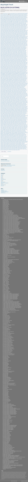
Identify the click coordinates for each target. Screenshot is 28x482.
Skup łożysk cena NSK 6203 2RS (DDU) (8, 337)
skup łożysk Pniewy (20, 93)
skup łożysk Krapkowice (18, 59)
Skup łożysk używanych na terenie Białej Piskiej (9, 405)
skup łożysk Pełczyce (10, 90)
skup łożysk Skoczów (24, 110)
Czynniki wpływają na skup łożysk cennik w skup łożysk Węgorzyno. (12, 231)
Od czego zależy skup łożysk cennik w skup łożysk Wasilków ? (11, 301)
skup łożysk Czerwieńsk (14, 32)
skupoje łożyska (15, 149)
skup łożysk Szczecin (17, 122)
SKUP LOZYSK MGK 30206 (6, 322)
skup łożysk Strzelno (13, 116)
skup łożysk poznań (5, 95)
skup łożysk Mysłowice (16, 79)
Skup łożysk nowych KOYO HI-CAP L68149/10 (9, 383)
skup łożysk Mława (7, 76)
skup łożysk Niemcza (16, 81)
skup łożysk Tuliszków (11, 128)
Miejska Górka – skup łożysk (7, 273)
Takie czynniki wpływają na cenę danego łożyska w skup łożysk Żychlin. (12, 458)
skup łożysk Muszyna (24, 78)
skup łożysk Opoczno (23, 85)
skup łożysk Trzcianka (11, 126)
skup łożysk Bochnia (24, 20)
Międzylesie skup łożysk (6, 269)
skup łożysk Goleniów (9, 41)
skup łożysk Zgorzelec (14, 145)
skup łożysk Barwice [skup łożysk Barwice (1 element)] (13, 474)
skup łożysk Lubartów (16, 65)
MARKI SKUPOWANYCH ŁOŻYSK (7, 468)
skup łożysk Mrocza (11, 78)
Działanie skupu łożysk (6, 233)
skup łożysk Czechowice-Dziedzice (9, 31)
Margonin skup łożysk (6, 265)
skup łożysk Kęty (5, 52)
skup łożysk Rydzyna (15, 105)
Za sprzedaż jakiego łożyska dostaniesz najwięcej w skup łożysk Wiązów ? (13, 465)
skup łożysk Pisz (20, 92)
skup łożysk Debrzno (3, 34)
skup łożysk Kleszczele (6, 53)
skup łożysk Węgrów (6, 133)
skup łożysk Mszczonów (17, 78)
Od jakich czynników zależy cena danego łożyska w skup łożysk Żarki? (12, 304)
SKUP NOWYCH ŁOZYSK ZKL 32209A (8, 452)
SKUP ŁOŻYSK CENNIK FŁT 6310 (7, 339)
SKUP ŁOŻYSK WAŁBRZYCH (6, 438)
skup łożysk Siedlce (24, 107)
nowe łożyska (13, 13)
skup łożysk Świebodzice (19, 119)
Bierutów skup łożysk (6, 201)
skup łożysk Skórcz (2, 111)
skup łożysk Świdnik (7, 119)
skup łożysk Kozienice (20, 58)
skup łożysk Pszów (24, 98)
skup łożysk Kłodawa (3, 54)
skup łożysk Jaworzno (12, 47)
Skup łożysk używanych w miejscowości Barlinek (9, 410)
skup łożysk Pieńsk (14, 91)
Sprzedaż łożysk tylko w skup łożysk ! (8, 453)
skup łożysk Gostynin (8, 43)
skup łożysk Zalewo (12, 142)
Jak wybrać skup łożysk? (6, 246)
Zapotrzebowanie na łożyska (7, 466)
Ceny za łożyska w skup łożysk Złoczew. (8, 213)
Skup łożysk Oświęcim (6, 387)
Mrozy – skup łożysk (6, 290)
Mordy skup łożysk (5, 285)
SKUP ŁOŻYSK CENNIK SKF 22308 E (8, 344)
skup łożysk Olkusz (11, 84)
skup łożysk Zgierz (8, 145)
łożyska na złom (5, 257)
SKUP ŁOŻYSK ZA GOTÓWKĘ (9, 7)
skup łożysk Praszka (16, 95)
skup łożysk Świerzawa (12, 120)
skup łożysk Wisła (16, 135)
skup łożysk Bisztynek (15, 19)
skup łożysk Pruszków (19, 96)
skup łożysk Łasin (21, 68)
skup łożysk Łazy (10, 69)
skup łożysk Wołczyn (12, 137)
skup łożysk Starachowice (18, 114)
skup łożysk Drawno (13, 35)
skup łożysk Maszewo (11, 72)
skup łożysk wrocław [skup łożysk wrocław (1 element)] (18, 477)
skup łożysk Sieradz (15, 108)
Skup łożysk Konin (5, 368)
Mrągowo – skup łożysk (6, 288)
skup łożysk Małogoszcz (13, 71)
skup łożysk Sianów (12, 107)
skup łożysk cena (7, 25)
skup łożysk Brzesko (21, 22)
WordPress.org (3, 192)
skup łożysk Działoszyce (22, 36)
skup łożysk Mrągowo (6, 78)
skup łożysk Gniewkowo (13, 40)
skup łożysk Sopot (13, 113)
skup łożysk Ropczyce (20, 103)
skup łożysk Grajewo (20, 43)
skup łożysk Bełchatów (18, 16)
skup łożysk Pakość (9, 89)
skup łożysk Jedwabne (3, 48)
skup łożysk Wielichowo (12, 134)
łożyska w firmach (5, 258)
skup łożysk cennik (12, 25)
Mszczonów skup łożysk (6, 292)
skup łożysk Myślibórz (9, 79)
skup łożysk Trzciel (16, 126)
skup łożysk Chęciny (17, 25)
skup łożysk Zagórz (21, 141)
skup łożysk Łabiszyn (5, 68)
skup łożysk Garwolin (21, 38)
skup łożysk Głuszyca (6, 40)
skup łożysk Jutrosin (3, 49)
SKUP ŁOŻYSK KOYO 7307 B (7, 369)
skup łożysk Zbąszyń (18, 143)
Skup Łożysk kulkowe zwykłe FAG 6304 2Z (8, 371)
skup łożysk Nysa (7, 82)
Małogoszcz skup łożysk (6, 263)
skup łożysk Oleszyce (5, 84)
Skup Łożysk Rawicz (5, 394)
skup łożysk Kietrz (15, 52)
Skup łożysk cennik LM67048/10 (7, 341)
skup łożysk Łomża (12, 70)
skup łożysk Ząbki (14, 140)
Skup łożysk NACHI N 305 (6, 379)
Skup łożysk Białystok (6, 328)
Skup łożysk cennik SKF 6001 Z (7, 346)
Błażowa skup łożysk (6, 206)
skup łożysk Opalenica (12, 85)
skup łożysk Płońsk (10, 93)
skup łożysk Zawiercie (12, 143)
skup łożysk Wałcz (12, 131)
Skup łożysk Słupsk (5, 397)
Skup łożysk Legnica (5, 373)
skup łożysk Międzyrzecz (22, 73)
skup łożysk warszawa (23, 131)
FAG (5, 13)
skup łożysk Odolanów (24, 82)
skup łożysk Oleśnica (21, 83)
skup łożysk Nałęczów (8, 80)
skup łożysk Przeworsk (6, 98)
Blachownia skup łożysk (6, 204)
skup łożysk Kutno (17, 62)
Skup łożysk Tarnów (5, 402)
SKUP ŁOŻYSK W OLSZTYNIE (7, 434)
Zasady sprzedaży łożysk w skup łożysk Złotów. (9, 467)
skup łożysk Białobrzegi (3, 17)
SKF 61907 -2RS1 (5, 313)
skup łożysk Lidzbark (3, 64)
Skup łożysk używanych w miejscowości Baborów (9, 408)
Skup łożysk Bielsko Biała (6, 329)
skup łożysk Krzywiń (6, 62)
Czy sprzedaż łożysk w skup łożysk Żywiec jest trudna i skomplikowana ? (12, 217)
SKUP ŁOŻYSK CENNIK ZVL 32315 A (8, 350)
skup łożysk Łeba (15, 69)
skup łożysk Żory (24, 147)
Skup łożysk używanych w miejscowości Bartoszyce (10, 411)
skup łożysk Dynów (10, 36)
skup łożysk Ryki (20, 105)
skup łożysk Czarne (17, 30)
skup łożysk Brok (5, 22)
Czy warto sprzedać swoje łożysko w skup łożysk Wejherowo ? (11, 227)
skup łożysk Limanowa (9, 64)
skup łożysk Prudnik (8, 96)
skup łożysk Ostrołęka (12, 87)
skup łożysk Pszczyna (18, 98)
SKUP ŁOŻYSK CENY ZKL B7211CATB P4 (8, 354)
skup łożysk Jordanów (23, 48)
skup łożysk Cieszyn (13, 29)
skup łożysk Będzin (11, 16)
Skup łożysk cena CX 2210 (6, 332)
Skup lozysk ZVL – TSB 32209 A (7, 327)
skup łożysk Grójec (5, 44)
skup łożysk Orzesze (13, 86)
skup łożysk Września (20, 138)
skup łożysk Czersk (8, 32)
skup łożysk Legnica (19, 63)
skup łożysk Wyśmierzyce (21, 139)
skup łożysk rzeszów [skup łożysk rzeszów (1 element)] (9, 476)
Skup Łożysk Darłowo (6, 356)
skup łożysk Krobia (16, 60)
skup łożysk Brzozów (14, 23)
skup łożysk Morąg (10, 77)
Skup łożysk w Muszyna (6, 432)
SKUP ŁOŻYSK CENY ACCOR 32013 (7, 353)
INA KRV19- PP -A (5, 241)
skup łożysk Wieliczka (18, 134)
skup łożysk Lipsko (4, 65)
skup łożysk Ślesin (24, 111)
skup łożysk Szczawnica (3, 122)
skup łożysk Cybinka (5, 30)
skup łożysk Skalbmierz (11, 109)
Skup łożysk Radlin (5, 392)
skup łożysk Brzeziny (8, 23)
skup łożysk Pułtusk (13, 99)
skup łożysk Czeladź (16, 31)
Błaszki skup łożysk (5, 205)
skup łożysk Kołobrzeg (15, 56)
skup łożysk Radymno (3, 101)
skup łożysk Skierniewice (17, 110)
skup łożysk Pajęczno (3, 89)
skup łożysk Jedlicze (17, 47)
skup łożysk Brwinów (16, 22)
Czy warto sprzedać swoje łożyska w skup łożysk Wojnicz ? (11, 225)
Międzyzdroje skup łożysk (6, 272)
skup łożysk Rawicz (20, 102)
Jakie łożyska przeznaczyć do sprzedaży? (8, 248)
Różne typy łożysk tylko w (6, 312)
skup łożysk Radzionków (16, 101)
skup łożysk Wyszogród (8, 140)
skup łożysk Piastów (22, 90)
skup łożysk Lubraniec (15, 67)
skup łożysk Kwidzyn (23, 62)
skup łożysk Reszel (8, 103)
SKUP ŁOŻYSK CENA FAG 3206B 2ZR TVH (8, 333)
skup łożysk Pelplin (5, 90)
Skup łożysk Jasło (5, 362)
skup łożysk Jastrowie (6, 47)
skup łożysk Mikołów (8, 75)
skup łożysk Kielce (10, 52)
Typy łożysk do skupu (6, 459)
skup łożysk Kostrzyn (3, 58)
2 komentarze (9, 151)
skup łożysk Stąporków (12, 114)
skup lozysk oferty (5, 323)
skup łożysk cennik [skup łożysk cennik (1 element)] (21, 474)
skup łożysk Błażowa (7, 20)
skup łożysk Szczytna (15, 123)
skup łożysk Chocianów (20, 26)
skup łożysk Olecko (15, 83)
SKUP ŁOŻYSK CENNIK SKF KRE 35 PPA (8, 347)
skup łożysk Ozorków (11, 88)
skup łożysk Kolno (22, 55)
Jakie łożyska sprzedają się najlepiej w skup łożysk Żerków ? (11, 252)
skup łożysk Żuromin (9, 148)
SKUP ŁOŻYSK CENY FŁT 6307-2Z (7, 351)
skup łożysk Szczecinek (23, 122)
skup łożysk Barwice (6, 16)
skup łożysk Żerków (3, 145)
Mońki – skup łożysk (6, 282)
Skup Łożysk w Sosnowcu (6, 436)
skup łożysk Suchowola (12, 117)
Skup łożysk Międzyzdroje (6, 377)
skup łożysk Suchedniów (6, 117)
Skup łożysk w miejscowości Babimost (8, 429)
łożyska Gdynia (5, 256)
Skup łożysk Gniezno (6, 359)
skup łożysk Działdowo (16, 36)
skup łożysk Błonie (12, 20)
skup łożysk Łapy (16, 68)
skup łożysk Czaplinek (11, 30)
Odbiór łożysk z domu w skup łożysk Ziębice (9, 308)
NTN (15, 13)
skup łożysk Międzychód (9, 73)
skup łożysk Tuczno (5, 128)
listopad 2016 (3, 170)
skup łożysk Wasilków (8, 132)
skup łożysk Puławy (7, 99)
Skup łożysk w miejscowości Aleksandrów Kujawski (10, 425)
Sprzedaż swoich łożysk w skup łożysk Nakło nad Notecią (10, 456)
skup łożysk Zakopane (6, 442)
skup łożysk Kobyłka (5, 55)
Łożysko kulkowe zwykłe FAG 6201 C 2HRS (8, 262)
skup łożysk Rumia (19, 104)
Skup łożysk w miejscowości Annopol (8, 427)
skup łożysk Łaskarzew (5, 69)
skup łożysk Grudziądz (11, 44)
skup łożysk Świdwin (13, 119)
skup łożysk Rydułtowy (9, 105)
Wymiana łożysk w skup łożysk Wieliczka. (8, 462)
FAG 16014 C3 (5, 234)
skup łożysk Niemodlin (22, 81)
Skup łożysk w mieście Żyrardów (7, 431)
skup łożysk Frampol (4, 38)
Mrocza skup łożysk (5, 289)
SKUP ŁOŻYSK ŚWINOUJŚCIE (7, 400)
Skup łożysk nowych (5, 382)
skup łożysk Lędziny (7, 63)
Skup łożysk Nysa (5, 385)
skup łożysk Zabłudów (20, 140)
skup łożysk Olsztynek (22, 84)
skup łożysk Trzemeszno (14, 127)
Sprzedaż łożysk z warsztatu (7, 454)
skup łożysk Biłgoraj (3, 19)
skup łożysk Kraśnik (24, 59)
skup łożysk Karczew (12, 50)
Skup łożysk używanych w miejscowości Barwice (9, 412)
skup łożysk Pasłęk (20, 89)
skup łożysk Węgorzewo (21, 132)
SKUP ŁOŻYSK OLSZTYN (6, 316)
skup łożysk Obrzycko (18, 82)
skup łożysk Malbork (7, 71)
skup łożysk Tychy (8, 129)
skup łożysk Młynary (13, 76)
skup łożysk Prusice (13, 96)
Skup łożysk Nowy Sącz (6, 381)
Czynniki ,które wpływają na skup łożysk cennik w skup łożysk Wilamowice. (13, 229)
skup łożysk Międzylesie (15, 73)
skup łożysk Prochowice (22, 95)
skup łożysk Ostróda (6, 87)
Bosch (4, 13)
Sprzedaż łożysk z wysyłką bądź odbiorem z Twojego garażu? (11, 455)
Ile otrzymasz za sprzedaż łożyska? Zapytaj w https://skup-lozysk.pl (12, 239)
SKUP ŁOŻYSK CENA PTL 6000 (7, 338)
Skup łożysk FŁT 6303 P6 (6, 357)
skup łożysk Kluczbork (12, 53)
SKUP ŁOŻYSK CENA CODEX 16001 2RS (8, 331)
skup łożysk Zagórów (16, 141)
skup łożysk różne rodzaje (5, 104)
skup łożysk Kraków (5, 370)
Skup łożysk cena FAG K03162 (7, 334)
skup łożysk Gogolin (24, 40)
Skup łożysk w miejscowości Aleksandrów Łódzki (9, 426)
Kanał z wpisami (4, 190)
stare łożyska (3, 14)
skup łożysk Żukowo (3, 148)
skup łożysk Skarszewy (18, 109)
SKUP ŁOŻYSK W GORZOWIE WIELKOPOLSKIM (9, 416)
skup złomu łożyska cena (3, 149)
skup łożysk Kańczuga (6, 50)
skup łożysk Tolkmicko (15, 125)
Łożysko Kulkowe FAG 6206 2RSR (7, 260)
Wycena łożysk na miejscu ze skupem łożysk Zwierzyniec (10, 460)
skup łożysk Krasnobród (3, 60)
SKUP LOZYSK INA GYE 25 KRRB (7, 320)
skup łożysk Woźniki (3, 138)
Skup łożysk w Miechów (6, 424)
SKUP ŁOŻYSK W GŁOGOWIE (7, 415)
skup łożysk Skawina (6, 110)
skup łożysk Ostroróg (18, 87)
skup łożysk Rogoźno (14, 103)
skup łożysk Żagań (10, 141)
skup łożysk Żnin (20, 147)
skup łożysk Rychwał (3, 105)
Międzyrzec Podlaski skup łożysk (7, 270)
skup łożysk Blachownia (21, 19)
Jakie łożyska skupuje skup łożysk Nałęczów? (9, 249)
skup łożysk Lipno (20, 64)
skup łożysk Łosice (17, 70)
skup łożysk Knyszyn (20, 54)
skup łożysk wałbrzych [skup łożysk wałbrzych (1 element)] (13, 477)
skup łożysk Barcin (8, 15)
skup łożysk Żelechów (19, 144)
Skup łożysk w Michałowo (6, 423)
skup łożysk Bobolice (18, 20)
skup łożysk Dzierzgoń (8, 37)
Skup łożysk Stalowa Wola (6, 399)
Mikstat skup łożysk (5, 278)
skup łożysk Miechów (23, 72)
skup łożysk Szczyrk (9, 123)
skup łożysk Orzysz (19, 86)
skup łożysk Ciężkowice (19, 29)
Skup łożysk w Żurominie (6, 437)
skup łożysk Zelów (24, 144)
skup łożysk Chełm (22, 25)
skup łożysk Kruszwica (14, 61)
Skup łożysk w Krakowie (6, 419)
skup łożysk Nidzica (10, 81)
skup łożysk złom (24, 146)
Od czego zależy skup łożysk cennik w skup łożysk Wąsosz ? (11, 302)
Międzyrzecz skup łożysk (6, 271)
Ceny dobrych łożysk (6, 209)
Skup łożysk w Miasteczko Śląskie (7, 421)
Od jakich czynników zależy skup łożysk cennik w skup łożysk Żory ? (12, 307)
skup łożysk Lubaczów (10, 65)
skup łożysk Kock (10, 55)
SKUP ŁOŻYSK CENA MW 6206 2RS (7, 336)
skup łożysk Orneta (8, 86)
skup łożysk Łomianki (6, 70)
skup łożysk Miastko (17, 72)
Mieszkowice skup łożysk (6, 275)
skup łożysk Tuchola (20, 127)
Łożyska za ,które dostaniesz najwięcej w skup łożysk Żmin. (11, 259)
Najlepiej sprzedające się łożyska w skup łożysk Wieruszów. (11, 295)
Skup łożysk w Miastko (6, 422)
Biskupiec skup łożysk (6, 202)
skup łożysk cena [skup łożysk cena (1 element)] (17, 474)
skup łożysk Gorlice (18, 42)
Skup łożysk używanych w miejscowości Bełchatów (10, 413)
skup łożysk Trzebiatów (23, 126)
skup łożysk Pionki (15, 92)
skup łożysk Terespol (3, 125)
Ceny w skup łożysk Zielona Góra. (7, 210)
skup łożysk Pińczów (10, 92)
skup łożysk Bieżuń (23, 18)
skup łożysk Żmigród (14, 147)
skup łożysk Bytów (23, 24)
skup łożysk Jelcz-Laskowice (10, 48)
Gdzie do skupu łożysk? (6, 236)
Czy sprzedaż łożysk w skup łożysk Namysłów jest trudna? (11, 216)
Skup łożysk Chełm (5, 355)
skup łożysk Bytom (17, 24)
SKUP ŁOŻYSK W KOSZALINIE (7, 418)
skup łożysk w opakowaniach (7, 435)
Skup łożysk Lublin (5, 375)
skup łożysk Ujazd (24, 129)
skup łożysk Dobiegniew (15, 34)
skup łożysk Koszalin (9, 58)
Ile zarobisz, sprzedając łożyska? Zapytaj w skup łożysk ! (10, 240)
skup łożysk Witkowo (21, 135)
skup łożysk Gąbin (15, 38)
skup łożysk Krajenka (6, 59)
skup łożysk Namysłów (15, 80)
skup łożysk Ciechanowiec (19, 28)
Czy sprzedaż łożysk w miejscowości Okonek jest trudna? (10, 215)
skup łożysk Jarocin (8, 46)
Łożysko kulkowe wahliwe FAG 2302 (8, 261)
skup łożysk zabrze (4, 141)
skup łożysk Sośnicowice (19, 113)
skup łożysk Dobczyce (9, 34)
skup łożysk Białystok (16, 17)
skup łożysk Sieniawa (10, 108)
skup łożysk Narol (20, 80)
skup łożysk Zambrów (18, 142)
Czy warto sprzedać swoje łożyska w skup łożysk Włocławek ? (11, 222)
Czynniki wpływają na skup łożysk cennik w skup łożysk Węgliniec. (11, 230)
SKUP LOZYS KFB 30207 (6, 318)
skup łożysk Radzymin (22, 101)
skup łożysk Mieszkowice (21, 74)
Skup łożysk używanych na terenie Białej (8, 404)
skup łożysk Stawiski (5, 115)
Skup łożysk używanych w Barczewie (8, 407)
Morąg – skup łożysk (6, 283)
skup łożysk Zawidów (6, 143)
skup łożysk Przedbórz (6, 97)
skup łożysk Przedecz (12, 97)
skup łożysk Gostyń (3, 43)
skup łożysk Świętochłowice (19, 120)
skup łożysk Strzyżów (19, 116)
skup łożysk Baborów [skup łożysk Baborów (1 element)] (15, 473)
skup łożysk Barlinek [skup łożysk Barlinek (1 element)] (3, 474)
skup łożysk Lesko (24, 63)
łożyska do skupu (5, 254)
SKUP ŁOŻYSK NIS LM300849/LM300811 (8, 380)
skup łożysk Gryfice (22, 44)
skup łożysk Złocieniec (13, 146)
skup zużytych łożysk (10, 149)
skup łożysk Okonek (10, 83)
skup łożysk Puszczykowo (19, 99)
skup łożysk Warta (2, 132)
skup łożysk (19, 13)
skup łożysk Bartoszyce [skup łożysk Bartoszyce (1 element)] (8, 474)
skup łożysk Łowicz (22, 70)
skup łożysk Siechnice (18, 107)
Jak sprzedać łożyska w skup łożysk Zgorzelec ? (9, 243)
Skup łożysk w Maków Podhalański (7, 420)
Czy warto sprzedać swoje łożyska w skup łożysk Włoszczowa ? (11, 223)
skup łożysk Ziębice (19, 145)
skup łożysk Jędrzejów (23, 47)
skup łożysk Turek (17, 128)
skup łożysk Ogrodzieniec (3, 83)
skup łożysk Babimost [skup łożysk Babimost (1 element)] (10, 473)
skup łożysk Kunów (12, 62)
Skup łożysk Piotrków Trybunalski (7, 389)
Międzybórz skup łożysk (6, 268)
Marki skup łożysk (5, 266)
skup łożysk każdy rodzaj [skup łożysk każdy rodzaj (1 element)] (12, 475)
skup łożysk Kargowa (18, 50)
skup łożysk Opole (2, 86)
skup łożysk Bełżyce (24, 16)
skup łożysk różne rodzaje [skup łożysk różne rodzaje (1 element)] (14, 476)
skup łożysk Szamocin (17, 121)
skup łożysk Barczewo (15, 15)
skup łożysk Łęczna (20, 69)
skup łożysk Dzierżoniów (15, 37)
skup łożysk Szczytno (21, 123)
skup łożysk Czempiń (22, 31)
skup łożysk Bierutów (18, 18)
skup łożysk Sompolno (8, 113)
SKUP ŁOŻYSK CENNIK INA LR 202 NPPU (8, 340)
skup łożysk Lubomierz (3, 67)
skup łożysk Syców (6, 121)
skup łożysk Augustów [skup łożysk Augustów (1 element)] (5, 473)
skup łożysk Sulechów (19, 117)
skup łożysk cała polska (24, 13)
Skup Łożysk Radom (5, 393)
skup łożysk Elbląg (21, 37)
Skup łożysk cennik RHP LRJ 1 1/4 (7, 343)
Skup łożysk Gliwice (5, 358)
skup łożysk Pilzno (4, 92)
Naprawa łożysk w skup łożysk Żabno (8, 300)
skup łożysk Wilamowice (10, 135)
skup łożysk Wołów (23, 137)
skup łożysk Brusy (10, 22)
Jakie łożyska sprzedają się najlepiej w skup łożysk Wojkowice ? (11, 250)
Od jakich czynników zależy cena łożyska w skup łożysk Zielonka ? (12, 303)
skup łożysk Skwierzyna (9, 111)
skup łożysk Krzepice (19, 61)
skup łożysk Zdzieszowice (12, 144)
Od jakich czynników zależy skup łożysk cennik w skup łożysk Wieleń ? (12, 306)
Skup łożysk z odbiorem (6, 441)
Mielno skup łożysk (5, 274)
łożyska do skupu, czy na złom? (7, 255)
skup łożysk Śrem (6, 114)
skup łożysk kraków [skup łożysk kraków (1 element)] (17, 475)
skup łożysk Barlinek (20, 15)
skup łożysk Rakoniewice (8, 102)
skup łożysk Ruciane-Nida (13, 104)
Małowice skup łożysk (6, 264)
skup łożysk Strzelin (7, 116)
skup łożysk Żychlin (19, 148)
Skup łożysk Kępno (5, 365)
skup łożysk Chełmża (13, 26)
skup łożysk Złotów (9, 147)
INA (8, 13)
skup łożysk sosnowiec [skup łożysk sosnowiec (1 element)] (19, 476)
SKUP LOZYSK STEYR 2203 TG (7, 325)
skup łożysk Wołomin (18, 137)
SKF (16, 13)
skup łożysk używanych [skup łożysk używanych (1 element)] (3, 477)
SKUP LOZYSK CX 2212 (6, 319)
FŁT (7, 13)
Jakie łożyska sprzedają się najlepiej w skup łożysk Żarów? (10, 251)
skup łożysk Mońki (5, 77)
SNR (1, 14)
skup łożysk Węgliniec (14, 132)
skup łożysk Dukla (5, 36)
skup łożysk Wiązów (19, 133)
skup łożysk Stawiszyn (12, 115)
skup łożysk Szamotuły (24, 121)
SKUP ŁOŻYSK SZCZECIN (6, 401)
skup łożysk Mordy (15, 77)
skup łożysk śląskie (19, 111)
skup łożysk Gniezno (19, 40)
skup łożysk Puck (2, 99)
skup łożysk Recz (25, 102)
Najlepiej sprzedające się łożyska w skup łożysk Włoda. (10, 298)
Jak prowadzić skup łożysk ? (6, 242)
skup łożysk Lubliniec (18, 66)
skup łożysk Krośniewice (22, 60)
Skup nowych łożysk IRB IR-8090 (7, 449)
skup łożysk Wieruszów (3, 135)
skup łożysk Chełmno (8, 26)
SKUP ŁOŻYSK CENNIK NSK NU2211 (8, 342)
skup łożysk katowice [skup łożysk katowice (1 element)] (7, 475)
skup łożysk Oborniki (12, 82)
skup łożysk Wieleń (5, 134)
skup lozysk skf (18, 14)
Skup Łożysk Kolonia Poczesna (7, 367)
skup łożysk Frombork (10, 38)
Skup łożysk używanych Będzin (7, 403)
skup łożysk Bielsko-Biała (6, 18)
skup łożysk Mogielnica (19, 76)
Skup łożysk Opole (5, 386)
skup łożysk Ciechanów (13, 28)
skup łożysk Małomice (20, 71)
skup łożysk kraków (12, 59)
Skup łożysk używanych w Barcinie (7, 406)
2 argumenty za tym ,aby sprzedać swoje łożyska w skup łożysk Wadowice (13, 199)
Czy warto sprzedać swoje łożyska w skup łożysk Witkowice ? (11, 219)
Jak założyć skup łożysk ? (6, 247)
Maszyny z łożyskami (6, 267)
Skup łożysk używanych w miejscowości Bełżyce (9, 414)
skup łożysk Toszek (5, 126)
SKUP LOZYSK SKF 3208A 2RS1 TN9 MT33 (8, 324)
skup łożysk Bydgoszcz (12, 24)
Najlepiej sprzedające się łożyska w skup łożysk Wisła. (10, 297)
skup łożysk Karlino (23, 50)
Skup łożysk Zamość (6, 443)
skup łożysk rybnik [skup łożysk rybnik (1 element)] (5, 476)
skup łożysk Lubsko (20, 67)
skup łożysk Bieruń (12, 18)
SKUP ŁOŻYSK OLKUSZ (6, 315)
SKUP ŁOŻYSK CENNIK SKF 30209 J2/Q (8, 345)
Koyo (10, 13)
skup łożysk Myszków (22, 79)
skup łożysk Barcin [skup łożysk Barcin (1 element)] (19, 473)
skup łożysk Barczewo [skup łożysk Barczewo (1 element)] (23, 473)
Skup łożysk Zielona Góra (6, 444)
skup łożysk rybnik (24, 104)
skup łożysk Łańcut (11, 68)
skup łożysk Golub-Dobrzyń (21, 41)
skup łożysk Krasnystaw (10, 60)
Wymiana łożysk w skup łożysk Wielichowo (8, 461)
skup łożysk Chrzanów (7, 28)
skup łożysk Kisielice (20, 52)
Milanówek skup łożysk (6, 279)
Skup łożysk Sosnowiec (6, 398)
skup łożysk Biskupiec (9, 19)
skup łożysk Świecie (6, 120)
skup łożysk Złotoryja (3, 147)
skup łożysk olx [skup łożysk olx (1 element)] (21, 475)
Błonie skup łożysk (5, 207)
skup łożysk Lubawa (22, 65)
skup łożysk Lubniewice (24, 66)
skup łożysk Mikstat (13, 75)
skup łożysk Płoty (15, 93)
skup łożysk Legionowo (13, 63)
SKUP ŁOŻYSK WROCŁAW (6, 440)
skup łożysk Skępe (11, 110)
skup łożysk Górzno (24, 42)
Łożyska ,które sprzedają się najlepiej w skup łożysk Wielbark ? (11, 253)
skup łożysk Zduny (6, 144)
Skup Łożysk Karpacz (6, 363)
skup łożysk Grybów (17, 44)
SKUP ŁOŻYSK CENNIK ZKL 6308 (7, 349)
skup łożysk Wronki (14, 138)
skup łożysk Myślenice (3, 79)
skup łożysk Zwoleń (14, 148)
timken (7, 14)
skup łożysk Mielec (8, 74)
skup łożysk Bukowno (20, 23)
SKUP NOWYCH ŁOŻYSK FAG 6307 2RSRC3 (9, 447)
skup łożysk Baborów (3, 15)
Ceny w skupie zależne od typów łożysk (8, 212)
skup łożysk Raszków (14, 102)
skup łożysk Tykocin (19, 129)
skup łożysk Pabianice (17, 88)
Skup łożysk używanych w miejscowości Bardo (9, 409)
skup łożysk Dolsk (7, 35)
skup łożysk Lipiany (15, 64)
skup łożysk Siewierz (5, 109)
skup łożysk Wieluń (23, 134)
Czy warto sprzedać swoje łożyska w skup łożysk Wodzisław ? (11, 224)
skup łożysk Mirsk (2, 76)
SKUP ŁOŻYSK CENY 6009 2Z (7, 352)
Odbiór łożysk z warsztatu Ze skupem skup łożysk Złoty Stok (11, 310)
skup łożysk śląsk (14, 111)
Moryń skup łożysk (5, 286)
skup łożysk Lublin (12, 66)
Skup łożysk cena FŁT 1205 (6, 335)
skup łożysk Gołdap (7, 42)
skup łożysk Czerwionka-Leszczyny (22, 32)
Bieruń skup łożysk (5, 200)
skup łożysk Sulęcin (24, 117)
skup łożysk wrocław (9, 138)
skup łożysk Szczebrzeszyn (10, 122)
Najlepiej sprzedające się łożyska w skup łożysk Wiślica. (10, 296)
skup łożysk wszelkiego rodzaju (7, 139)
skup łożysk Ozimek (5, 88)
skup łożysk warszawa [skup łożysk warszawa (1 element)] (8, 477)
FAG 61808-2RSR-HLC (6, 235)
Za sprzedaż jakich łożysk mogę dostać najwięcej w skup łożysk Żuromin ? (13, 464)
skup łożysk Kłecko (17, 53)
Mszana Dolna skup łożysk (6, 291)
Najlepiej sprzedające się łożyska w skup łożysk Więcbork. (10, 294)
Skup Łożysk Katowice (6, 364)
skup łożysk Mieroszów (14, 74)
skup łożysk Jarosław (14, 46)
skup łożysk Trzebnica (8, 127)
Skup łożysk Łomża (5, 376)
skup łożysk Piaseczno (17, 90)
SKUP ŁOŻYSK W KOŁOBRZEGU (7, 417)
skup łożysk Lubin (7, 66)
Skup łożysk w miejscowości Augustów (8, 428)
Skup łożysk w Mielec (6, 430)
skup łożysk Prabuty (11, 95)
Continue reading (4, 151)
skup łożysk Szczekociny (3, 123)
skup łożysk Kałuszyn (19, 49)
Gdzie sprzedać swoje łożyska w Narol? (8, 237)
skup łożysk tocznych (9, 125)
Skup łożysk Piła (5, 388)
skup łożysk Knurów (14, 54)
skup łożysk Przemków (19, 97)
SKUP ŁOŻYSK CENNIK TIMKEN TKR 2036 (8, 348)
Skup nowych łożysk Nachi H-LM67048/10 (8, 450)
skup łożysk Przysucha (12, 98)
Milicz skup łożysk (5, 280)
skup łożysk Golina (15, 41)
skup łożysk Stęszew (17, 115)
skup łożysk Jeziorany (17, 48)
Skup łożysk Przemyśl (6, 391)
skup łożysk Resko (2, 103)
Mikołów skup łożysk (6, 277)
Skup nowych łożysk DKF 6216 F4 (7, 446)
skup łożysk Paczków (23, 88)
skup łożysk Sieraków (21, 108)
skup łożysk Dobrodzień (22, 34)
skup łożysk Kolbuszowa (16, 55)
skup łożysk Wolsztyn (6, 137)
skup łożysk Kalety (8, 49)
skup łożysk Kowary (14, 58)
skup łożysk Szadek (11, 121)
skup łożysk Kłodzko (9, 54)
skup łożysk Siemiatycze (3, 108)
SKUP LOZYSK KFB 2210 (6, 321)
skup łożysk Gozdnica (14, 43)
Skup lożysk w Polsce (6, 326)
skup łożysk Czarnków (23, 30)
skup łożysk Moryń (21, 77)
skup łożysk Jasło (20, 46)
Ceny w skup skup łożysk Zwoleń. (7, 211)
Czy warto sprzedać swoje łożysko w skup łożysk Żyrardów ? (11, 228)
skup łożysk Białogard (10, 17)
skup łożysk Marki (5, 72)
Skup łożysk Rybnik (5, 395)
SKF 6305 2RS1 (5, 314)
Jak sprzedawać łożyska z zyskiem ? (8, 245)
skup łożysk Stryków (23, 115)
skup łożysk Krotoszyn (7, 61)
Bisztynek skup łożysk (6, 203)
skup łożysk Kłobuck (23, 53)
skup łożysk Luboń (9, 67)
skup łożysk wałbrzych (7, 131)
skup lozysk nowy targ (13, 14)
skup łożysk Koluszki (8, 56)
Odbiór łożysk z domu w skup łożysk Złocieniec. (9, 309)
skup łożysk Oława (5, 85)
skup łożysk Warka (17, 131)
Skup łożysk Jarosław (6, 361)
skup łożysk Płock (5, 93)
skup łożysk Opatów (17, 85)
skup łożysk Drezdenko (19, 35)
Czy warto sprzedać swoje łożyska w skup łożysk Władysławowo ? (12, 221)
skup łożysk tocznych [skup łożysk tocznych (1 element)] (24, 476)
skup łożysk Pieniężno (8, 91)
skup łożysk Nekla (5, 81)
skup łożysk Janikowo (3, 46)
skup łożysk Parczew (14, 89)
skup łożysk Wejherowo (13, 133)
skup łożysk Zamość (24, 142)
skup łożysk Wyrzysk (14, 139)
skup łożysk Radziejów (10, 101)
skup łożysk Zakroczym (6, 142)
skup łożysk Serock (7, 107)
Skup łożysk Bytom (5, 330)
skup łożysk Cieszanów (7, 29)
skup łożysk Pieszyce (20, 91)
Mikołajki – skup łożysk (6, 276)
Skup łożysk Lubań (5, 374)
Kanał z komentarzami (4, 191)
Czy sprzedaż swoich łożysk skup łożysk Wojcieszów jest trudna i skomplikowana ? (14, 218)
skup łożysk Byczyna (6, 24)
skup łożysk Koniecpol (21, 56)
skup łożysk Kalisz (13, 49)
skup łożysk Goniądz (13, 42)
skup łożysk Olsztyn (16, 84)
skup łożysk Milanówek (19, 75)
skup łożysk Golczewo (3, 41)
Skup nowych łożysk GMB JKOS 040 (8, 448)
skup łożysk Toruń (21, 125)
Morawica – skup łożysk (6, 284)
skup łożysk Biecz (21, 17)
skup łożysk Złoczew (19, 146)
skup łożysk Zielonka (7, 146)
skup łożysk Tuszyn (22, 128)
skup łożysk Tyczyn (13, 129)
